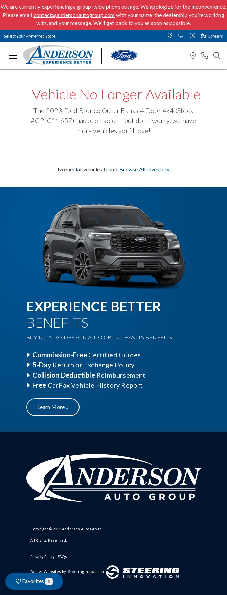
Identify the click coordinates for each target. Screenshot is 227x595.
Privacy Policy (42, 556)
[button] (170, 36)
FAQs (62, 556)
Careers (212, 36)
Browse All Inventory (144, 169)
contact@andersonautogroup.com (74, 14)
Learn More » (53, 407)
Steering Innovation (86, 571)
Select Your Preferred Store (29, 36)
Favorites (34, 581)
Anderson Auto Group (81, 529)
